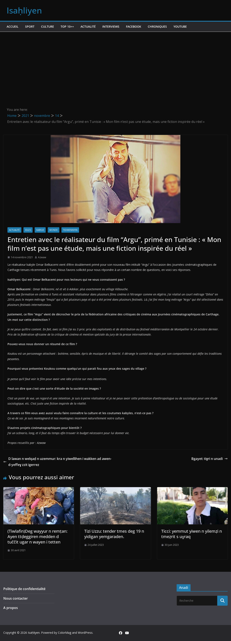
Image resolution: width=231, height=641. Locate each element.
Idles (28, 229)
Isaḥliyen (24, 10)
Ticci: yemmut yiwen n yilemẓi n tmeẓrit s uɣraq (191, 533)
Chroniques (157, 26)
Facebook (133, 26)
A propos (10, 607)
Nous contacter (15, 598)
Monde (53, 229)
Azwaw (42, 257)
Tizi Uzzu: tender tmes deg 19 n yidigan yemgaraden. (114, 533)
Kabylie (40, 229)
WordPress (85, 633)
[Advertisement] (115, 63)
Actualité (88, 26)
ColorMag (64, 633)
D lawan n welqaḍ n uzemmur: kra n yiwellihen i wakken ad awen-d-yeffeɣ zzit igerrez (57, 461)
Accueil (12, 26)
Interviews (110, 26)
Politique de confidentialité (24, 589)
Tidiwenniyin (70, 229)
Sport (29, 26)
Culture (47, 26)
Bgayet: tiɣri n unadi (209, 458)
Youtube (180, 26)
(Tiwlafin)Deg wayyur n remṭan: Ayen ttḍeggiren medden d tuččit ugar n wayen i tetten (37, 536)
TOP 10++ (67, 26)
